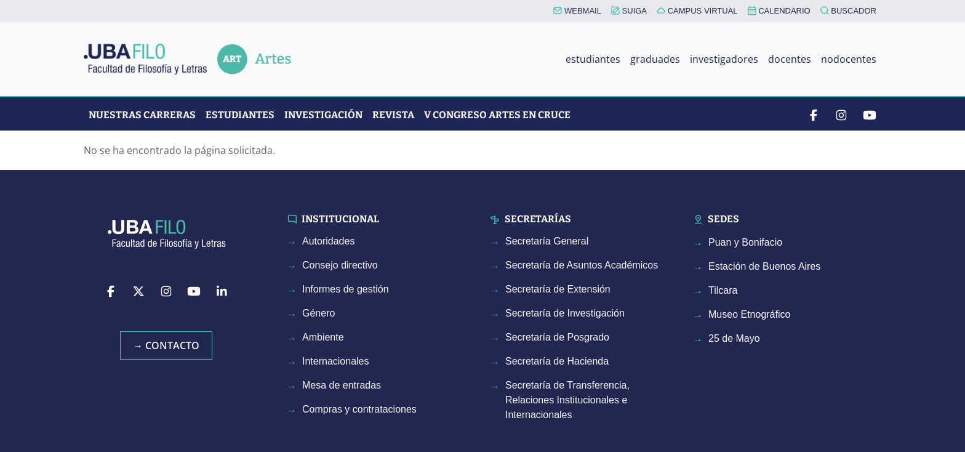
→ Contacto (166, 345)
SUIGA (629, 10)
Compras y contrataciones (359, 409)
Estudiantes (240, 115)
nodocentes (848, 59)
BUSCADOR (848, 10)
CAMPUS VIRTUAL (697, 10)
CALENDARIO (779, 10)
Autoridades (328, 241)
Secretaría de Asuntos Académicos (581, 265)
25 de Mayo (734, 338)
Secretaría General (546, 241)
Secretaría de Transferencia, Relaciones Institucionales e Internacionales (567, 400)
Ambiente (323, 337)
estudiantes (593, 59)
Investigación (323, 115)
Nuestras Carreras (142, 115)
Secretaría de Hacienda (557, 361)
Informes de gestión (345, 289)
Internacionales (335, 361)
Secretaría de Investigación (565, 313)
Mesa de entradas (341, 385)
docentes (789, 59)
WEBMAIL (577, 10)
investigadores (724, 59)
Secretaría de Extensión (558, 289)
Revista (393, 115)
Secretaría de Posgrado (557, 337)
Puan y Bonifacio (745, 242)
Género (318, 313)
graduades (655, 59)
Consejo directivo (340, 265)
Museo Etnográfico (749, 314)
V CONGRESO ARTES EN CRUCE (497, 115)
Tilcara (722, 290)
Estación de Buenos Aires (764, 266)
